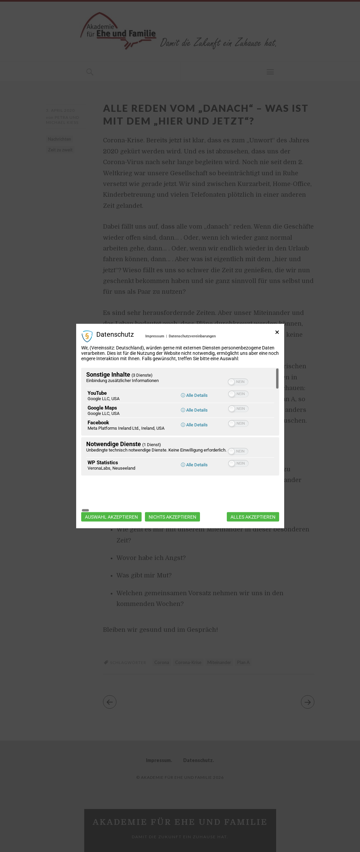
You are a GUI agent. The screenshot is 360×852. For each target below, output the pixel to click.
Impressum (154, 353)
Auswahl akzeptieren (111, 499)
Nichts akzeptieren (172, 499)
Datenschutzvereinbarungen (192, 353)
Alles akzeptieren (252, 499)
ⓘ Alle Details (194, 412)
